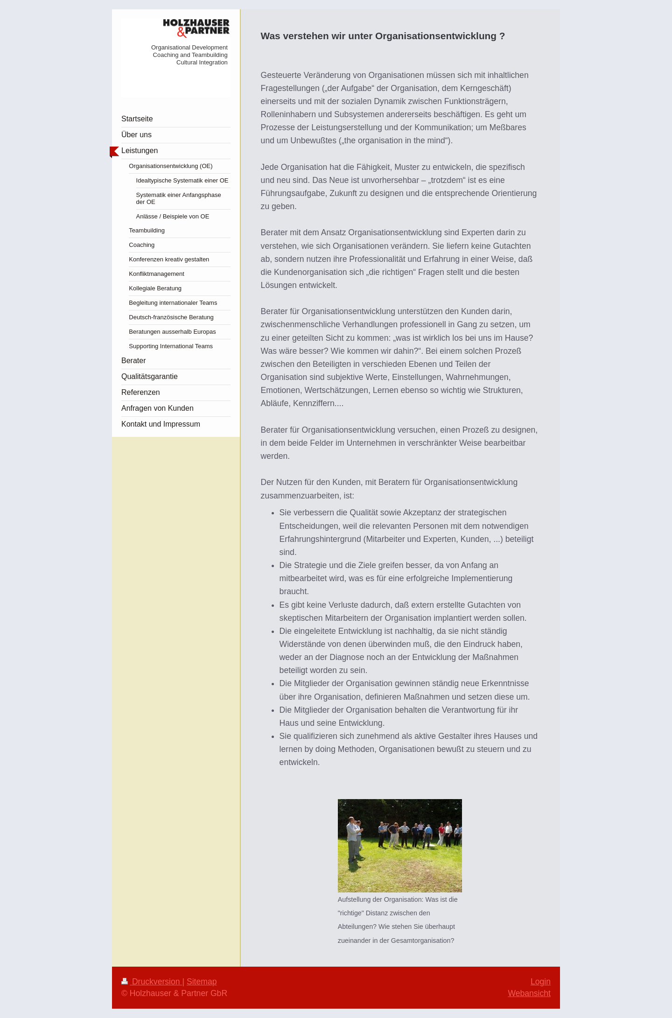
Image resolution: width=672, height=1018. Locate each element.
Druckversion (151, 981)
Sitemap (202, 981)
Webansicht (529, 993)
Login (541, 981)
